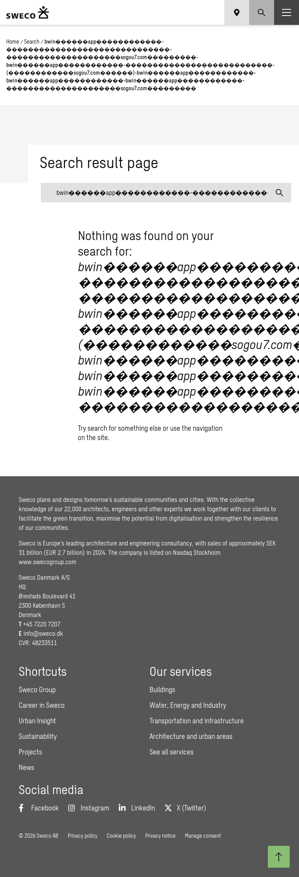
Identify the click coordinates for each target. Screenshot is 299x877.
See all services (171, 751)
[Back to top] (279, 857)
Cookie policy (121, 835)
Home (12, 41)
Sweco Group (37, 689)
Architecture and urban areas (191, 736)
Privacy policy (82, 835)
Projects (30, 751)
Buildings (162, 689)
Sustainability (38, 736)
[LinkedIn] (137, 807)
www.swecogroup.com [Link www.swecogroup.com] (47, 561)
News (26, 767)
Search (31, 41)
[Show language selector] (236, 12)
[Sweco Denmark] (27, 12)
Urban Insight (37, 720)
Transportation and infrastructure (197, 720)
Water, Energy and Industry (188, 705)
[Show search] (261, 12)
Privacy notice (160, 835)
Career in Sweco (42, 705)
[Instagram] (88, 807)
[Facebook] (39, 807)
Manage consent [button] (203, 835)
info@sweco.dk (43, 633)
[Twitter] (185, 807)
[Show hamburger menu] (286, 12)
